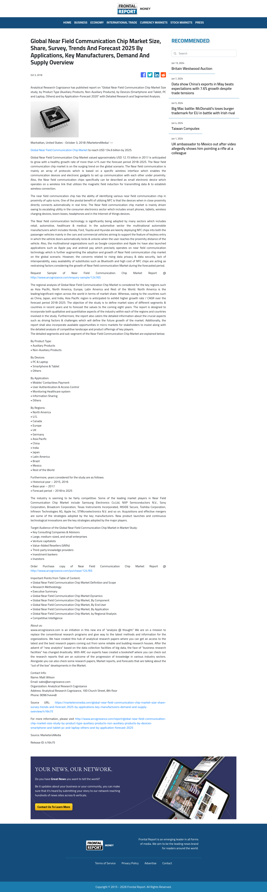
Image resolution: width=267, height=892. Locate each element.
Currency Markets (153, 22)
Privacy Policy (130, 863)
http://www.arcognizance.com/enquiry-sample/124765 (66, 277)
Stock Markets (181, 22)
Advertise (150, 863)
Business (81, 22)
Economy (97, 22)
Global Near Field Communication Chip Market (59, 150)
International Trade (122, 22)
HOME (67, 22)
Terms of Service (105, 863)
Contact (167, 863)
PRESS (199, 22)
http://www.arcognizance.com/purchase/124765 (61, 570)
